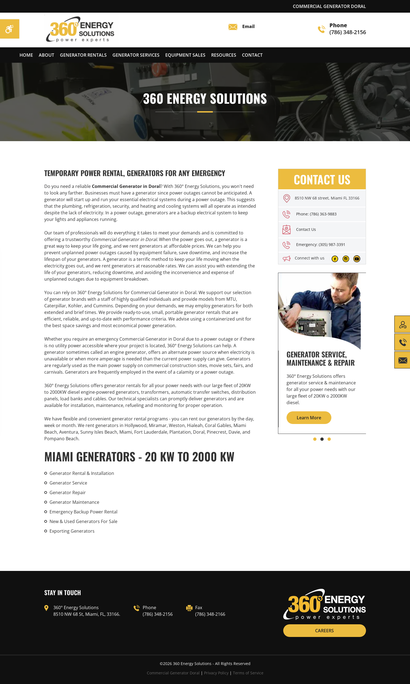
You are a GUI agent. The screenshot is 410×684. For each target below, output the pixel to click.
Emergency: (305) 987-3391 (320, 244)
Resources (223, 55)
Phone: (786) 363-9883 (316, 214)
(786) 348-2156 (342, 29)
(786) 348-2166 (210, 614)
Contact (252, 55)
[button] (315, 439)
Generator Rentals (83, 55)
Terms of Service (248, 672)
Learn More (309, 418)
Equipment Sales (185, 55)
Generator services (135, 55)
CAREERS (324, 631)
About (46, 55)
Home (26, 55)
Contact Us (306, 229)
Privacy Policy (216, 672)
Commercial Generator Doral (173, 672)
